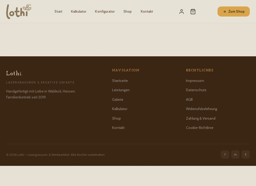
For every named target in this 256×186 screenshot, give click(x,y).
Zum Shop (234, 11)
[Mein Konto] (181, 11)
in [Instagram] (235, 154)
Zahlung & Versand (200, 118)
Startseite (120, 80)
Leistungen (121, 90)
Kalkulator (78, 11)
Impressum (195, 80)
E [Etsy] (246, 154)
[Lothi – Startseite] (18, 11)
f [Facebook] (225, 154)
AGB (189, 99)
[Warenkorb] (193, 11)
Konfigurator (105, 11)
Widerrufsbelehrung (201, 108)
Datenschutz (196, 90)
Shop (127, 11)
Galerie (117, 99)
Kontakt (147, 11)
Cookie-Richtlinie (199, 127)
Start (58, 11)
